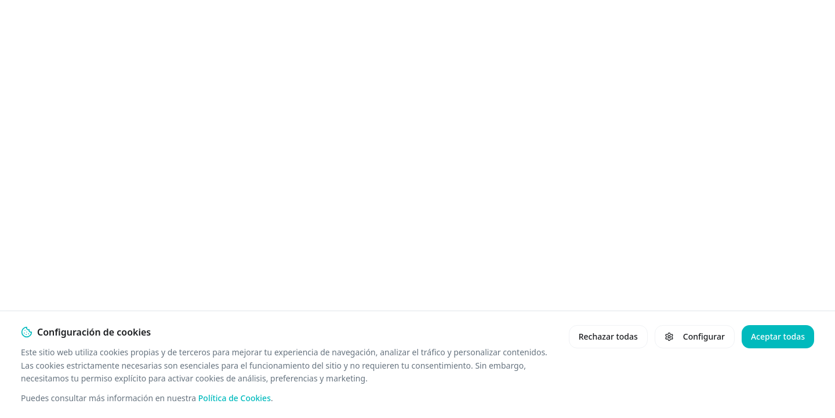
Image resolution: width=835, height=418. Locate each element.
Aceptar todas (778, 336)
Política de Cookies (234, 397)
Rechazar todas (608, 336)
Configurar (695, 336)
